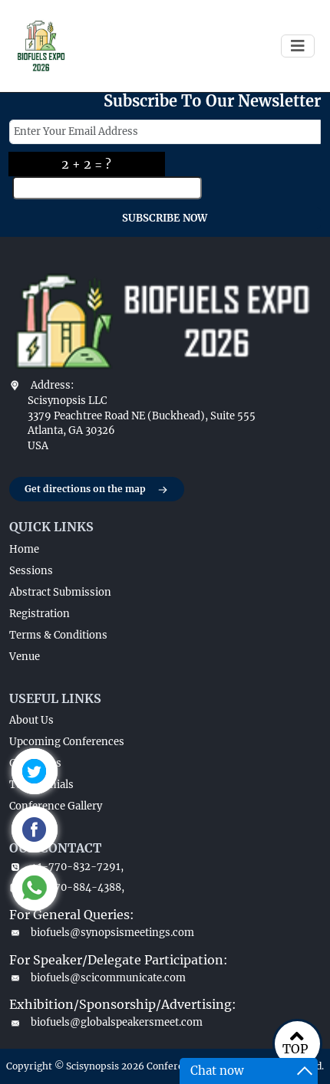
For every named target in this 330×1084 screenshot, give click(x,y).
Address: (52, 385)
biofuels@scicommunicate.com (97, 977)
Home (24, 549)
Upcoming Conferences (66, 741)
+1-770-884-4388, (66, 887)
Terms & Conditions (58, 635)
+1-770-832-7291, (66, 866)
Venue (24, 656)
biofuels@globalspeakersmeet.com (106, 1022)
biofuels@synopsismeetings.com (101, 932)
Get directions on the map (97, 489)
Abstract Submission (60, 592)
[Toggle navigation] (298, 45)
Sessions (31, 570)
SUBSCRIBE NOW (164, 218)
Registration (39, 613)
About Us (31, 720)
